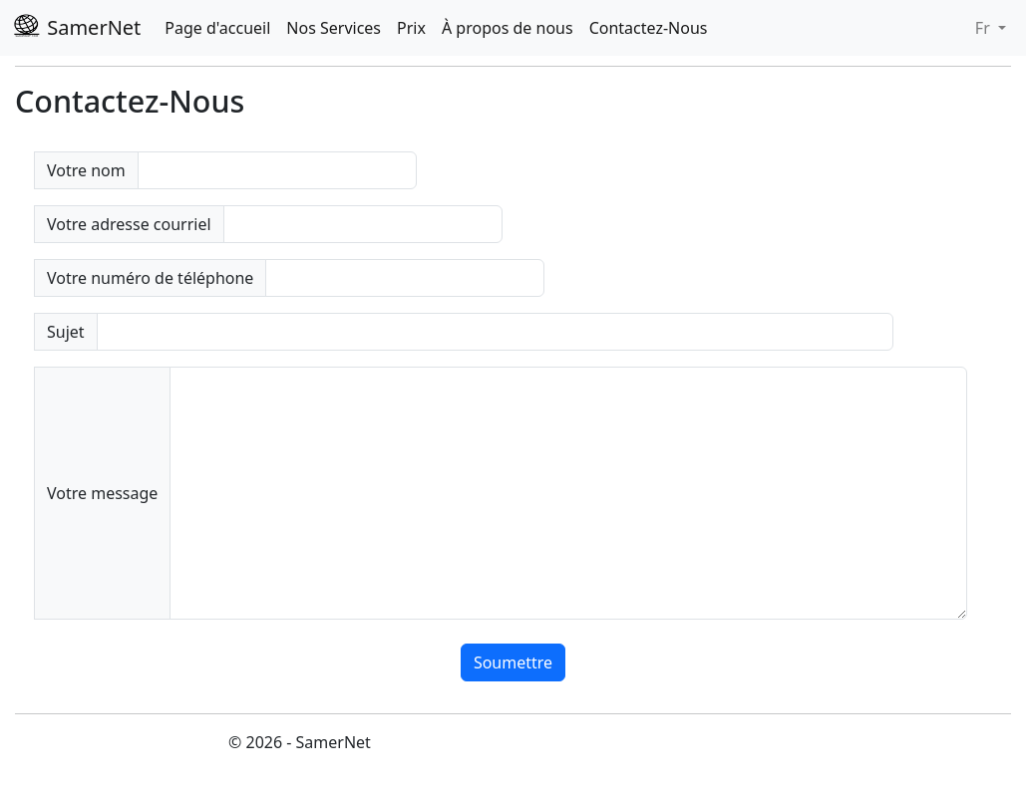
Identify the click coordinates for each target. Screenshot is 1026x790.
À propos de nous (507, 28)
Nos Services (333, 28)
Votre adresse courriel (129, 224)
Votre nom (86, 170)
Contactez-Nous (648, 28)
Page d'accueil (217, 28)
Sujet (66, 332)
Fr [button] (984, 28)
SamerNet (76, 27)
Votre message (102, 493)
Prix (411, 28)
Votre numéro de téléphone (150, 278)
